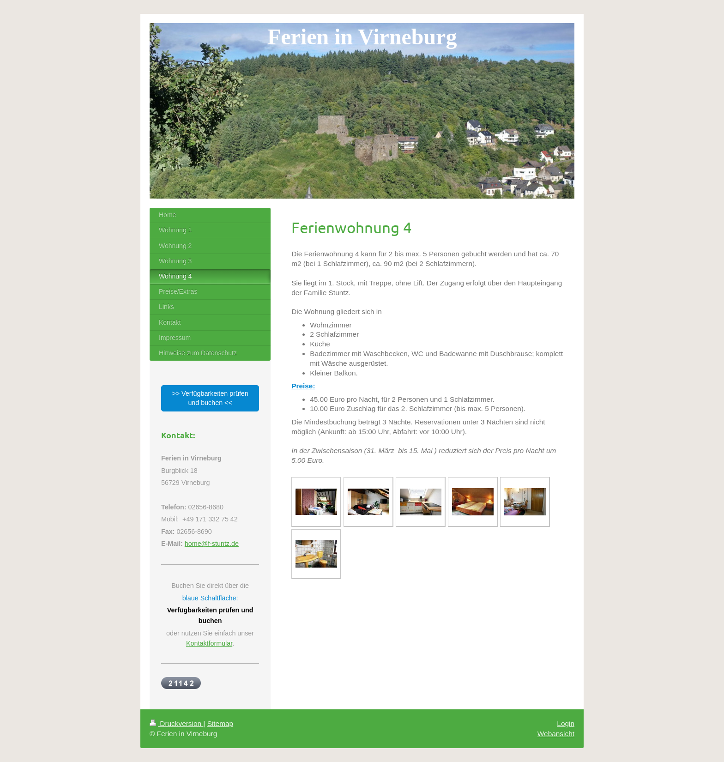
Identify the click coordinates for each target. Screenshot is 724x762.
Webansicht (555, 734)
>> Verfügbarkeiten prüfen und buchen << (210, 398)
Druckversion (176, 723)
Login (565, 723)
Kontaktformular (209, 643)
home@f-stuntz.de (212, 543)
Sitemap (220, 723)
